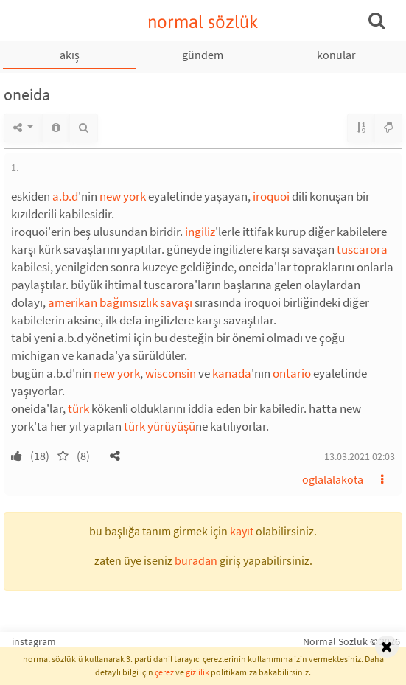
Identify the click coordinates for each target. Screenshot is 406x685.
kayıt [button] (241, 531)
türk (78, 408)
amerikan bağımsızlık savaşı (120, 302)
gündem (202, 54)
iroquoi (271, 196)
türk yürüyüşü (159, 426)
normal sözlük (203, 22)
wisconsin (170, 373)
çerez (164, 672)
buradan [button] (196, 560)
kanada (231, 373)
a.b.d (65, 196)
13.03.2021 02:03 (359, 456)
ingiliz (200, 231)
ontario (292, 373)
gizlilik (197, 672)
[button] (115, 455)
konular (336, 54)
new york (122, 196)
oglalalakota (332, 479)
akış (70, 54)
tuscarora (362, 249)
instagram (34, 641)
